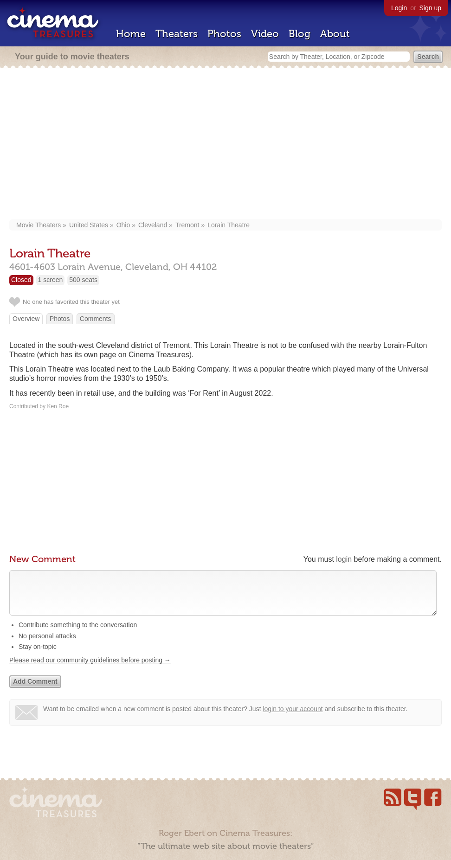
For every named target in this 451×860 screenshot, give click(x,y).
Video (265, 33)
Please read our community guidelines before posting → (90, 669)
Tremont (187, 225)
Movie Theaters (38, 225)
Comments (95, 318)
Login (399, 8)
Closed (21, 279)
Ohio (123, 225)
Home (131, 33)
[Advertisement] (225, 145)
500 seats (83, 279)
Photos (224, 33)
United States (88, 225)
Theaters (176, 33)
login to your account (292, 718)
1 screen (50, 279)
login (344, 559)
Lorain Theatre (228, 225)
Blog (299, 33)
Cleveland (152, 225)
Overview (26, 318)
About (335, 33)
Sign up (430, 8)
